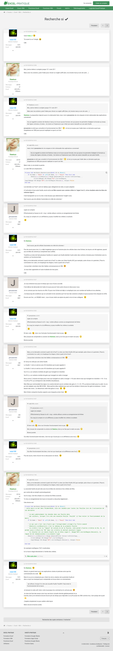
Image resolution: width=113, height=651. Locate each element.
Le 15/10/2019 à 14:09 (30, 100)
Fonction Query (29, 643)
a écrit (36, 105)
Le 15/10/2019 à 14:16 (30, 140)
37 (19, 87)
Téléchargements (79, 8)
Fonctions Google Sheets (32, 641)
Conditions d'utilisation (96, 644)
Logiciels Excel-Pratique (97, 8)
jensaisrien (13, 217)
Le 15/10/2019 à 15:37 (30, 398)
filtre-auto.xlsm (32, 556)
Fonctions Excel (34, 8)
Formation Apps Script (31, 638)
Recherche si (27, 12)
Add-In (67, 8)
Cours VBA (21, 8)
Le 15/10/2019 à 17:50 (30, 475)
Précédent (94, 25)
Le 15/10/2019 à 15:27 (30, 237)
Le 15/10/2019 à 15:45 (30, 443)
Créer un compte (101, 3)
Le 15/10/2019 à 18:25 (30, 564)
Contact (107, 646)
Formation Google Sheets (32, 636)
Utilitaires (6, 643)
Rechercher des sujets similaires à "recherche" (56, 620)
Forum (59, 8)
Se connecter (88, 3)
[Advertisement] (93, 47)
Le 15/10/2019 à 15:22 (30, 205)
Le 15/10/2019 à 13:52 (30, 31)
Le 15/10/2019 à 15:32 (30, 310)
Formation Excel (8, 636)
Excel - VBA (17, 12)
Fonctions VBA (48, 8)
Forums (9, 12)
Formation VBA (8, 638)
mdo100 (13, 40)
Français (104, 638)
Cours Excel (9, 8)
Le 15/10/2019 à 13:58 (30, 65)
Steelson (13, 79)
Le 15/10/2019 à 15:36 (30, 346)
